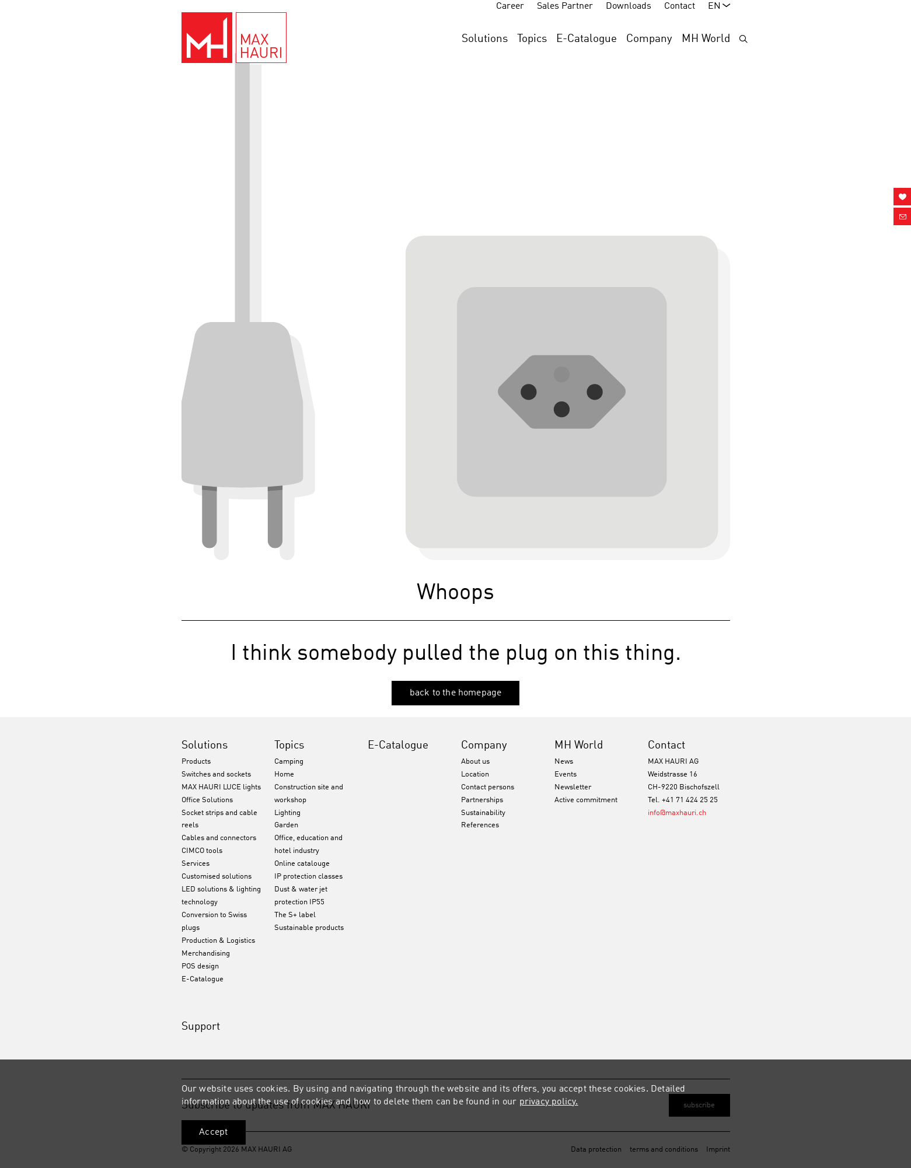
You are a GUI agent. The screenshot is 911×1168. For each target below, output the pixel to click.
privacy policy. (548, 1102)
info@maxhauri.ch (677, 813)
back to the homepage (456, 693)
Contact (666, 745)
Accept (213, 1132)
